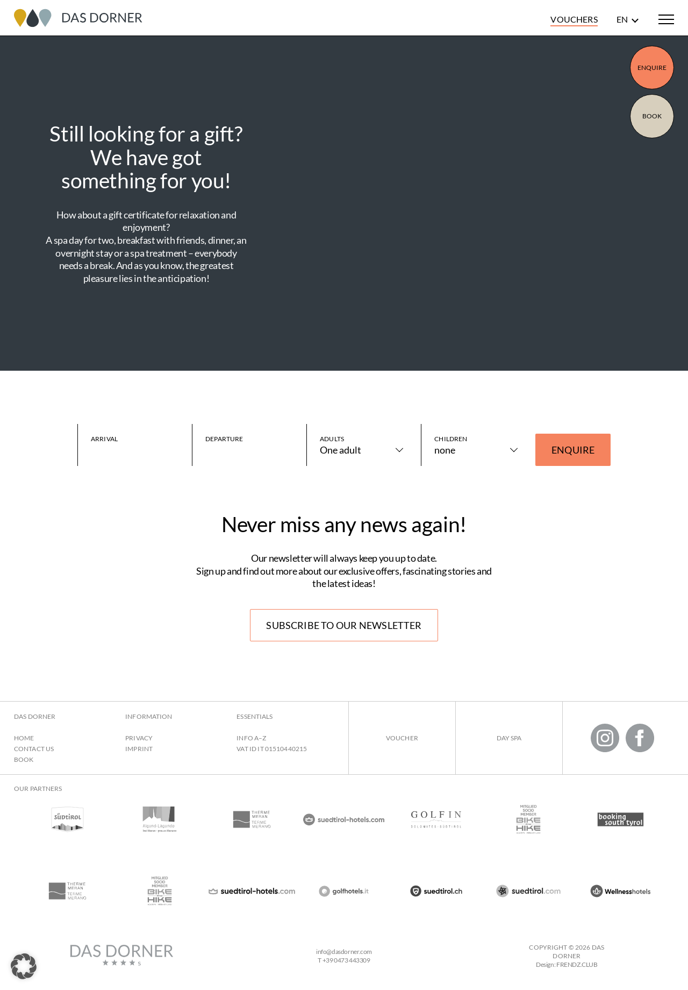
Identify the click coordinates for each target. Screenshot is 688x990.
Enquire (652, 67)
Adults (332, 439)
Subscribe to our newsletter (343, 625)
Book (652, 116)
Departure (224, 439)
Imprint (139, 749)
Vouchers (573, 19)
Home (24, 738)
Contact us (34, 749)
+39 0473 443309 (346, 960)
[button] (23, 966)
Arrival (104, 439)
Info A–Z (251, 738)
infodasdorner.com (344, 951)
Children (450, 439)
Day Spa (509, 738)
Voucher (402, 738)
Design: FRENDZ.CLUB (567, 964)
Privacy (139, 738)
